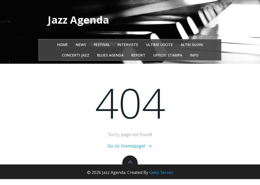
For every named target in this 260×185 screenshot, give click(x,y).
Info (194, 55)
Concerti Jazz (75, 55)
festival (102, 44)
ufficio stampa (167, 55)
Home (62, 44)
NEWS (81, 44)
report (138, 55)
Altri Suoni (192, 44)
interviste (127, 44)
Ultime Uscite (159, 44)
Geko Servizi (161, 172)
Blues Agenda (110, 55)
